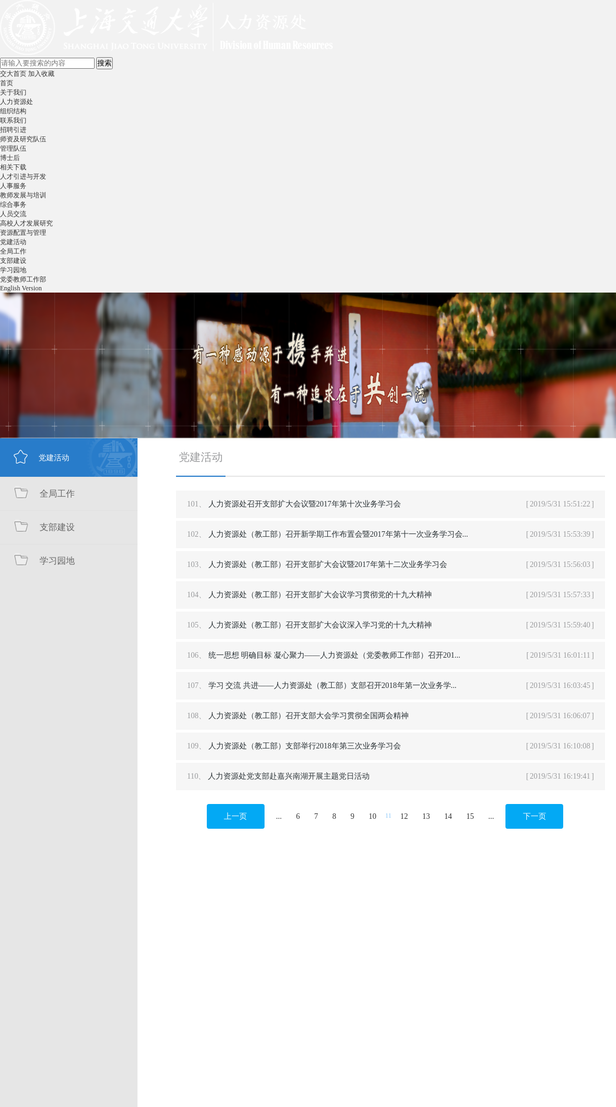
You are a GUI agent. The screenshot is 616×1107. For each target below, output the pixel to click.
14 (448, 816)
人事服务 (13, 186)
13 (426, 816)
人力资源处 (16, 102)
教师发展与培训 (23, 195)
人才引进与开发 (23, 176)
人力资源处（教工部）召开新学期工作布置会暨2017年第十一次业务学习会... (338, 534)
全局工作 (13, 251)
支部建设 (13, 261)
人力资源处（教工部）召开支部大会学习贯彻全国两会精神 (308, 716)
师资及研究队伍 (23, 139)
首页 (6, 83)
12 (404, 816)
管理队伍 (13, 148)
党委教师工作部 (23, 279)
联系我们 (13, 120)
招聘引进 (13, 130)
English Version (21, 288)
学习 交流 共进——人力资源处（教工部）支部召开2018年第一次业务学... (332, 685)
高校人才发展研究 (26, 223)
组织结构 (13, 111)
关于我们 (13, 92)
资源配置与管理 (23, 232)
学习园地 (13, 270)
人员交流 (13, 214)
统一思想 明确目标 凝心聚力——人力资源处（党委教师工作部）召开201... (334, 655)
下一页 (534, 816)
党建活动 (13, 242)
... (279, 816)
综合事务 (13, 204)
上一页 (235, 816)
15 (470, 816)
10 (372, 816)
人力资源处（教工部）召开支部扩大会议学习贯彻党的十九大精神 (320, 595)
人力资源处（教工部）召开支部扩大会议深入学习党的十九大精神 (320, 625)
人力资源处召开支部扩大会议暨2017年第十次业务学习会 (304, 504)
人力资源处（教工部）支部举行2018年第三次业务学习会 (304, 746)
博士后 (10, 158)
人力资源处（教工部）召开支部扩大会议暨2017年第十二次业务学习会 (327, 564)
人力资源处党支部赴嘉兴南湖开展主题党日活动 (289, 776)
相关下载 (13, 167)
